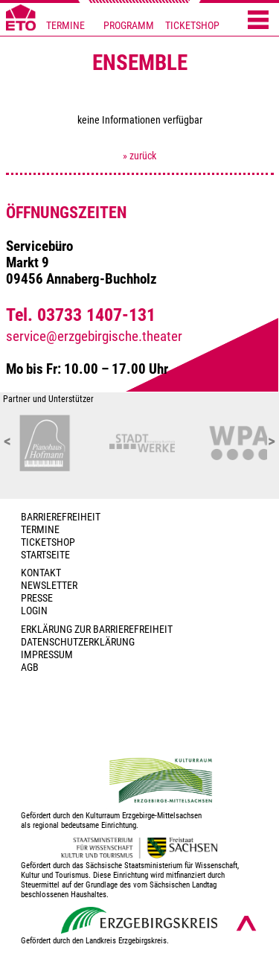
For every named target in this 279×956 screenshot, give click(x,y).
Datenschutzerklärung (78, 642)
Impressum (47, 655)
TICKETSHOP (192, 25)
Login (34, 611)
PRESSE (37, 598)
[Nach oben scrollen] (246, 923)
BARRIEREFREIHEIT (60, 517)
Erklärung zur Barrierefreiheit (97, 629)
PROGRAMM (128, 25)
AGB (30, 667)
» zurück (139, 156)
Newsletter (49, 585)
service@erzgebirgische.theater (94, 336)
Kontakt (41, 573)
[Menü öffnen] (258, 21)
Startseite (45, 555)
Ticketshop (48, 542)
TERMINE (65, 25)
